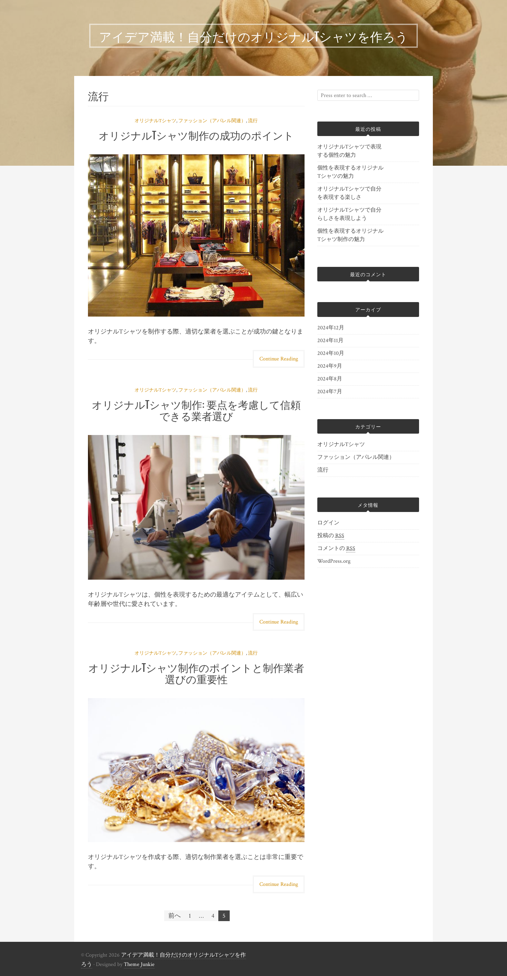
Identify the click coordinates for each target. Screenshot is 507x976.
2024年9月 (329, 366)
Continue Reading (278, 359)
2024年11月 (330, 340)
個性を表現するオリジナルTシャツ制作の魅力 (350, 235)
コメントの (336, 548)
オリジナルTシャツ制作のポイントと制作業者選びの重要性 (196, 672)
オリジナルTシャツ (155, 121)
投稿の (330, 536)
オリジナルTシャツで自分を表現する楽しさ (349, 193)
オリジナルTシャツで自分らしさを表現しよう (349, 214)
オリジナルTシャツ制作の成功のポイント (196, 135)
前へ (174, 916)
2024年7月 (329, 391)
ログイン (328, 522)
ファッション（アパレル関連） (212, 121)
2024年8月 (329, 379)
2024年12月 (330, 327)
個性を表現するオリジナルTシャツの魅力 (350, 172)
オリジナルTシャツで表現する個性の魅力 (349, 151)
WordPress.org (333, 561)
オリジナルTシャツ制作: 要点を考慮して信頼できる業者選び (196, 409)
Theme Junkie (139, 964)
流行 (253, 121)
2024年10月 (330, 353)
